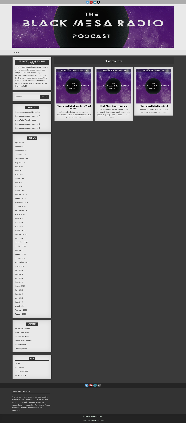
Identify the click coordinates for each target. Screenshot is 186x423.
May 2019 (19, 222)
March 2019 (20, 230)
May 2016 (19, 278)
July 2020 (19, 183)
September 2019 (22, 210)
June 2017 (19, 250)
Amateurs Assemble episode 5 (27, 128)
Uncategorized (21, 349)
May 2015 (19, 298)
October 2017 (20, 246)
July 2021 (19, 167)
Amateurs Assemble (23, 329)
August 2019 (20, 214)
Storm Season (20, 345)
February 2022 (21, 147)
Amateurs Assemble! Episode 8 (27, 112)
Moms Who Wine (22, 337)
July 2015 (19, 290)
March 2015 (20, 306)
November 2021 (21, 151)
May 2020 (19, 186)
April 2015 (19, 302)
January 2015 (20, 314)
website (24, 408)
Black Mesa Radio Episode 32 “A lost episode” (74, 107)
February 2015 (21, 310)
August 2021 (20, 163)
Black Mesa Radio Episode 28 (154, 105)
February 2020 (21, 194)
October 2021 (20, 155)
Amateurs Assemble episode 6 (27, 124)
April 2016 (19, 282)
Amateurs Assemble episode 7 (27, 116)
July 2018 (19, 238)
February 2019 (21, 234)
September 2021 (22, 159)
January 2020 (20, 198)
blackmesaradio (66, 70)
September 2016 (22, 262)
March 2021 (20, 179)
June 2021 (19, 171)
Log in (17, 363)
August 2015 (20, 286)
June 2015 (19, 294)
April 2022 (19, 143)
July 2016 (19, 270)
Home (16, 52)
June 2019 (19, 218)
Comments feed (21, 371)
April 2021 (19, 175)
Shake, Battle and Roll (23, 341)
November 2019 (21, 202)
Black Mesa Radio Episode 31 (113, 105)
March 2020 (20, 190)
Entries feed (20, 367)
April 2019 (19, 226)
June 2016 (19, 274)
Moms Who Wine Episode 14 (26, 120)
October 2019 (20, 206)
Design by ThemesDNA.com (93, 420)
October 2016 (20, 258)
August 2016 (20, 266)
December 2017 (21, 242)
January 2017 (20, 254)
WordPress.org (21, 375)
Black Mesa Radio (22, 333)
